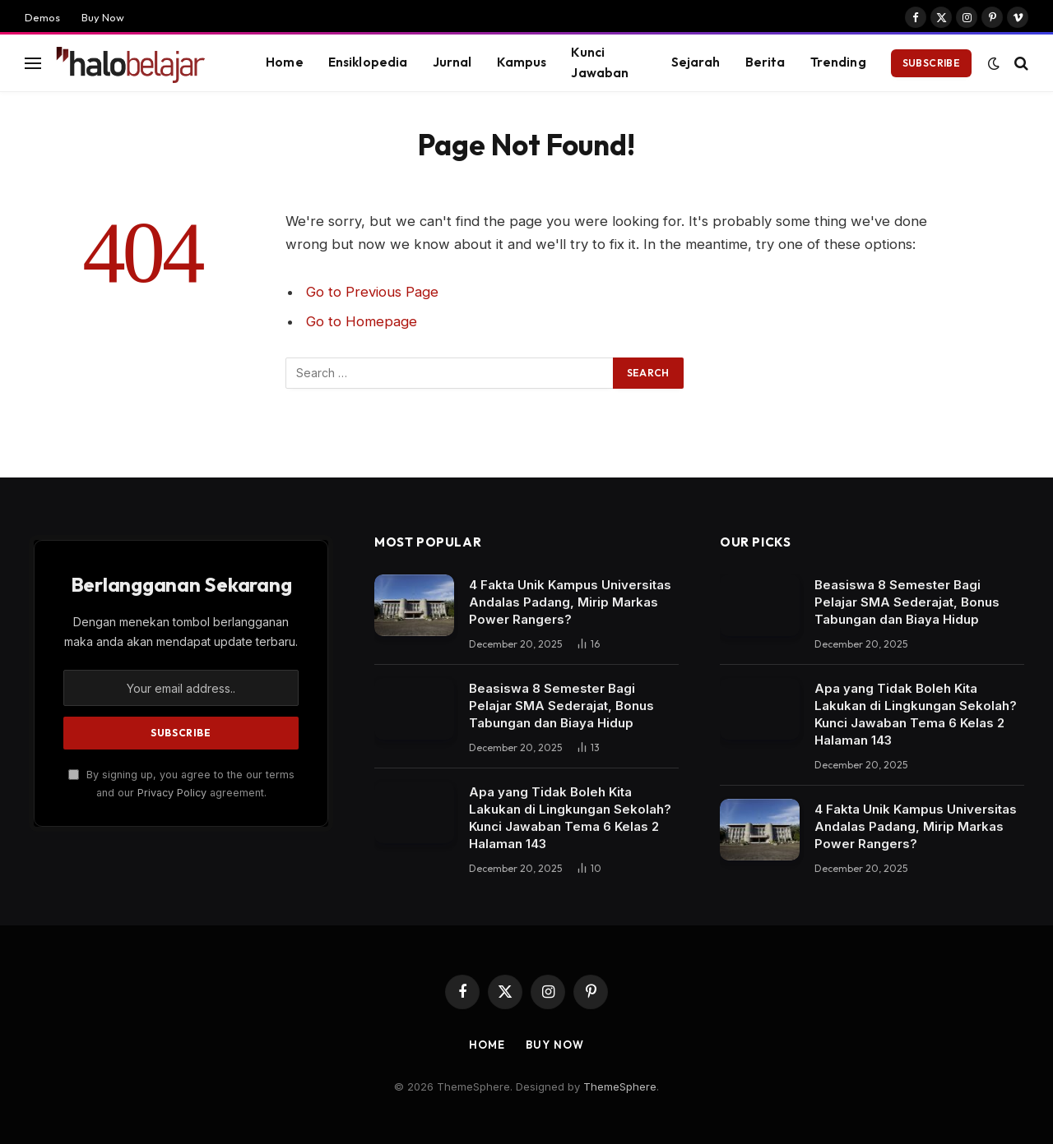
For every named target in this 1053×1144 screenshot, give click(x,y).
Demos (42, 17)
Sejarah (696, 62)
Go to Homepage (361, 321)
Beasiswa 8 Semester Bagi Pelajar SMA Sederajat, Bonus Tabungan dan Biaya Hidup (561, 705)
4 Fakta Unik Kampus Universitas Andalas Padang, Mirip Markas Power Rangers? (570, 602)
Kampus (522, 62)
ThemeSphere (619, 1086)
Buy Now (102, 17)
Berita (765, 62)
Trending (838, 62)
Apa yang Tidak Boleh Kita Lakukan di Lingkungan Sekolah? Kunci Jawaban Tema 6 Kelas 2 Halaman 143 (570, 817)
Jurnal (452, 62)
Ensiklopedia (368, 62)
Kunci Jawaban (600, 62)
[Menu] (33, 62)
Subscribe (931, 63)
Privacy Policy (171, 792)
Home (285, 62)
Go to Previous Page (372, 292)
